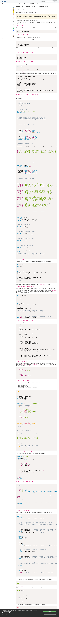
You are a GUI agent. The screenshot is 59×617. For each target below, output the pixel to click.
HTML (8, 14)
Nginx (8, 28)
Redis (8, 24)
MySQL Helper (5, 42)
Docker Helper (5, 46)
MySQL (8, 16)
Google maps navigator (7, 40)
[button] (3, 613)
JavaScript (8, 12)
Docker (8, 26)
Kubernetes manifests (7, 48)
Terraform (8, 32)
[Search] (47, 1)
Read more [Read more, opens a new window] (9, 611)
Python (8, 8)
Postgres (8, 22)
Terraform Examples (6, 50)
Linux (8, 10)
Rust (8, 36)
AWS (8, 34)
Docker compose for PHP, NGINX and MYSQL (31, 3)
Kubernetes (8, 30)
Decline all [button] (50, 613)
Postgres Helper (6, 44)
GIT (8, 18)
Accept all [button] (49, 611)
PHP (8, 6)
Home (17, 3)
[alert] (29, 613)
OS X (8, 20)
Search (55, 1)
